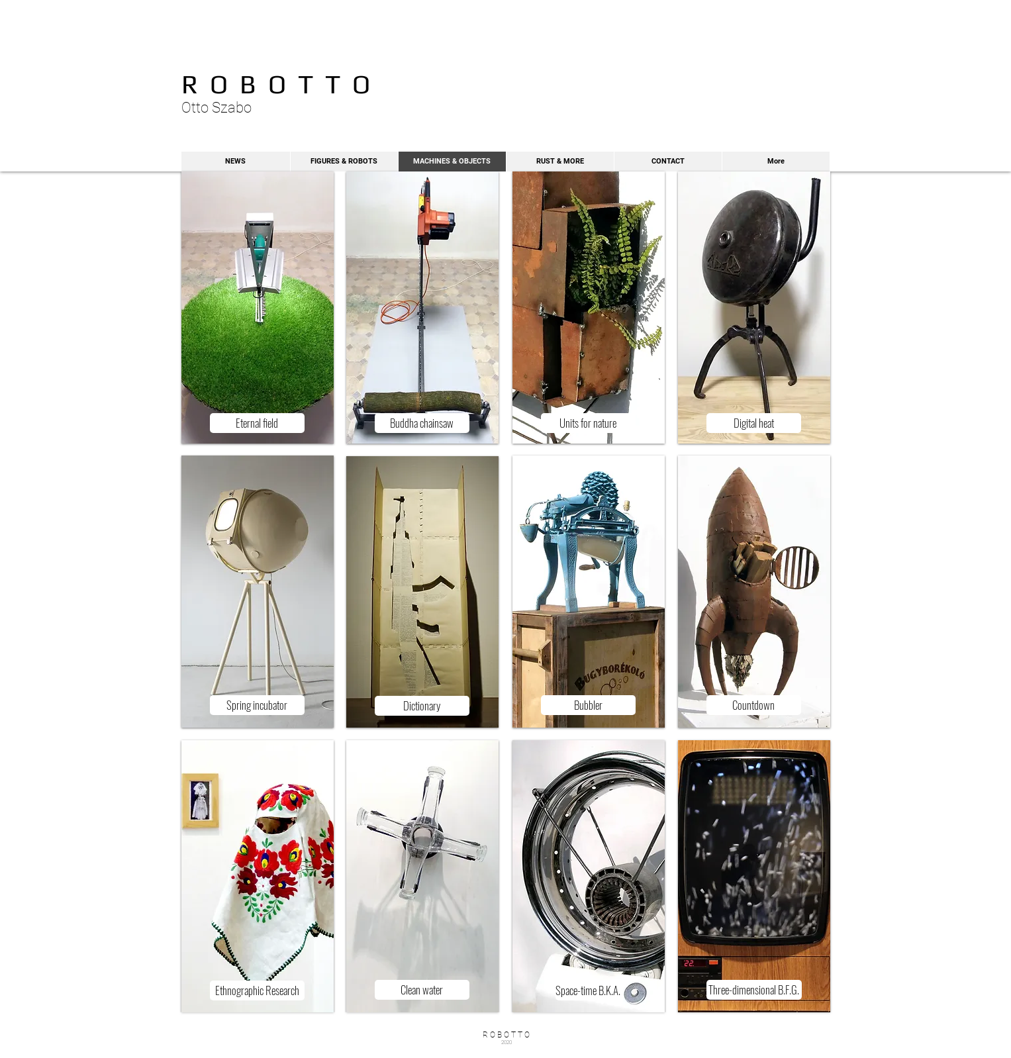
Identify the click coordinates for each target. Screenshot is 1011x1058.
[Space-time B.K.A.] (588, 990)
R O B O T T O (275, 84)
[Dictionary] (422, 706)
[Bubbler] (588, 705)
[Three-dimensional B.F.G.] (754, 990)
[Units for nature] (588, 423)
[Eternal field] (257, 423)
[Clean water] (422, 990)
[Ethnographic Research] (257, 990)
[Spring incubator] (257, 705)
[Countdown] (753, 705)
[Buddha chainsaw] (422, 423)
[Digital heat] (753, 423)
